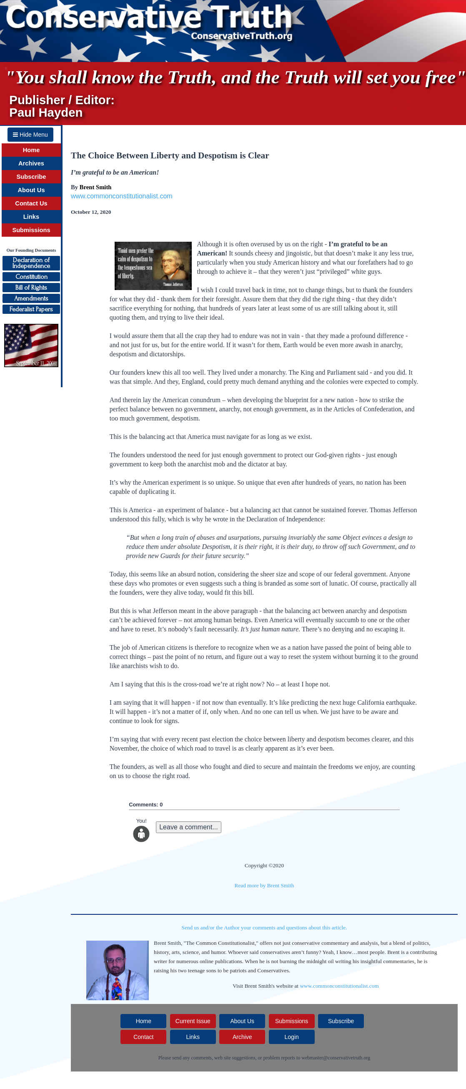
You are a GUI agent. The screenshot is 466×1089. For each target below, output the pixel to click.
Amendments (31, 298)
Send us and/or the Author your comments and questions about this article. (264, 927)
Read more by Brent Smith (264, 885)
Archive (242, 1037)
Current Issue (192, 1021)
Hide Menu (30, 134)
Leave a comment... (188, 827)
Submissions (31, 230)
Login (292, 1037)
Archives (31, 163)
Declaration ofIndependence (31, 263)
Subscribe (31, 176)
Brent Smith (96, 187)
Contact (143, 1037)
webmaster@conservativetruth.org (335, 1058)
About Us (31, 190)
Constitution (31, 276)
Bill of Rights (31, 287)
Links (31, 216)
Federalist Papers (31, 309)
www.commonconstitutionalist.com (122, 196)
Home (31, 150)
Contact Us (31, 203)
